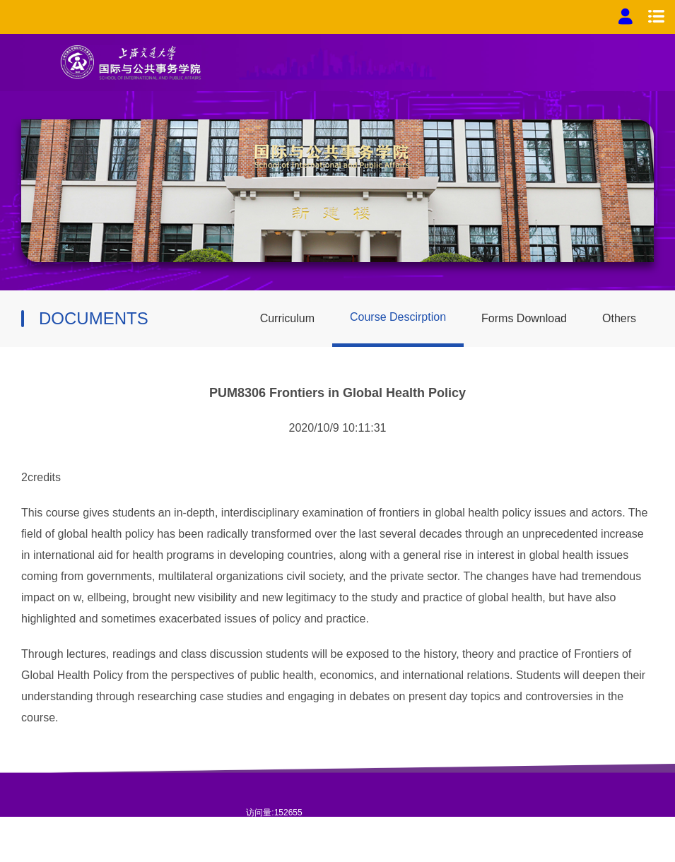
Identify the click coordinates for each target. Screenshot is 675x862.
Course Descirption (398, 317)
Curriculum (287, 318)
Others (619, 318)
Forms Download (524, 318)
